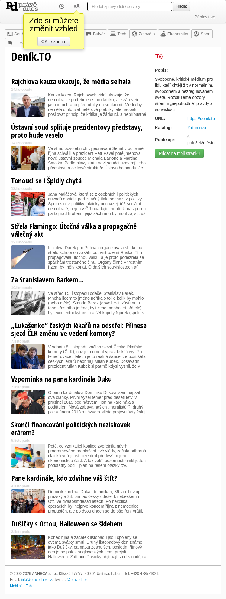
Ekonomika (174, 34)
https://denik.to (201, 118)
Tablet (31, 586)
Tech (118, 34)
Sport (202, 34)
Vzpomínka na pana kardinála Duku (61, 379)
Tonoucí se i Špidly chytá (46, 180)
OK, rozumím (53, 41)
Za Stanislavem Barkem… (47, 280)
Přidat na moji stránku (179, 153)
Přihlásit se (205, 17)
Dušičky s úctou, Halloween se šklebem (67, 524)
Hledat (181, 6)
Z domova (196, 127)
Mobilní (16, 586)
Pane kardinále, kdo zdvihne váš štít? (64, 478)
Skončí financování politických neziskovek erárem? (70, 428)
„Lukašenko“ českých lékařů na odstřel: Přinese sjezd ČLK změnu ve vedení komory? (79, 329)
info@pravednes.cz (36, 580)
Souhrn (17, 34)
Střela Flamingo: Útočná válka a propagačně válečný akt (74, 230)
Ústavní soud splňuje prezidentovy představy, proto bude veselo (77, 131)
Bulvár (95, 34)
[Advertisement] (185, 183)
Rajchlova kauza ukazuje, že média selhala (71, 81)
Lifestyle (18, 43)
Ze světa (143, 34)
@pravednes (77, 580)
